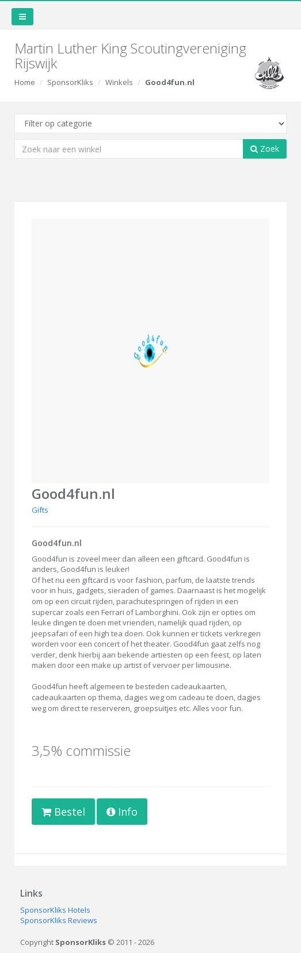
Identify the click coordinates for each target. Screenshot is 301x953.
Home (24, 82)
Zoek (264, 148)
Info (122, 811)
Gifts (40, 510)
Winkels (119, 82)
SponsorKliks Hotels (55, 910)
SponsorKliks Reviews (58, 920)
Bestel (63, 811)
